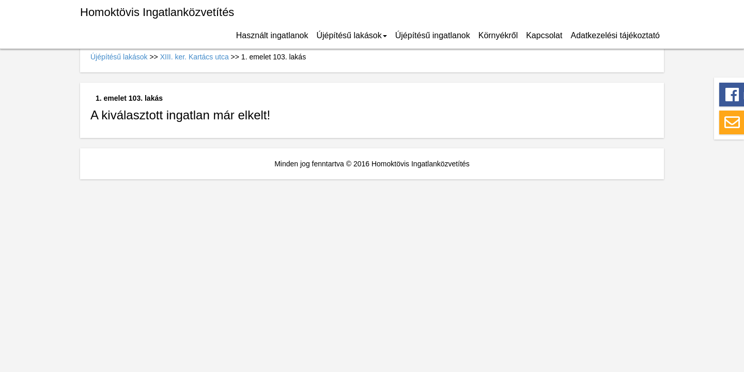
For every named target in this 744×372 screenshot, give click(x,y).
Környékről (498, 35)
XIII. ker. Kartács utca (194, 57)
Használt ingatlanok (272, 35)
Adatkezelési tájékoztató (615, 35)
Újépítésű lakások (351, 35)
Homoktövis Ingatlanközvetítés (157, 12)
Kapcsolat (544, 35)
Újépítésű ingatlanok (432, 35)
